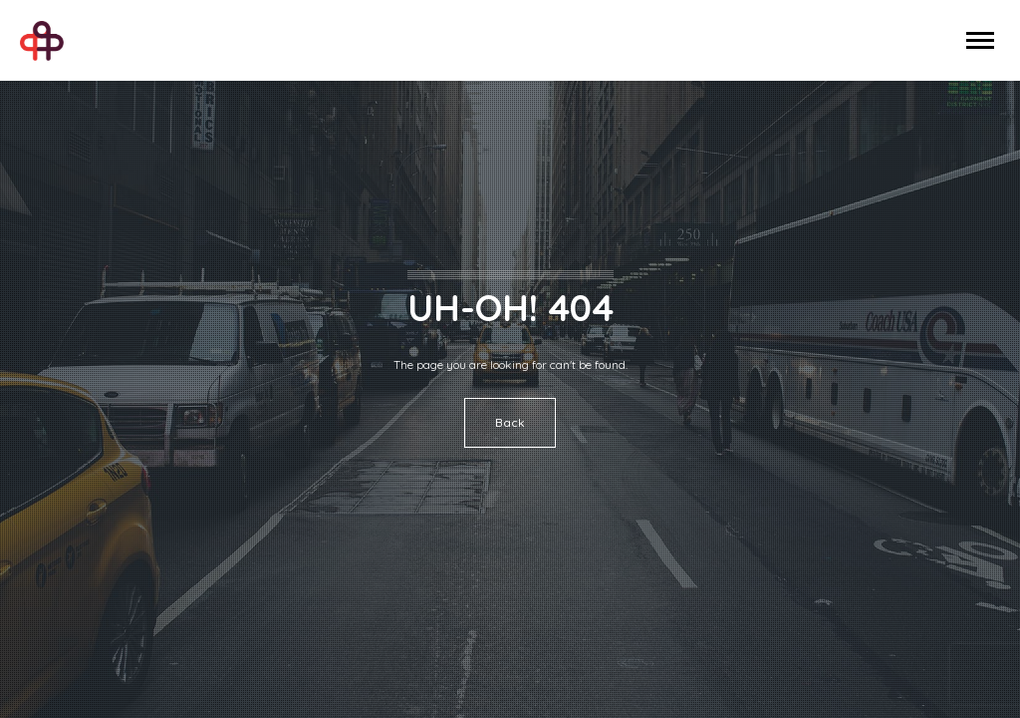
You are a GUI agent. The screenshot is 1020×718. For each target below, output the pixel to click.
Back (510, 422)
